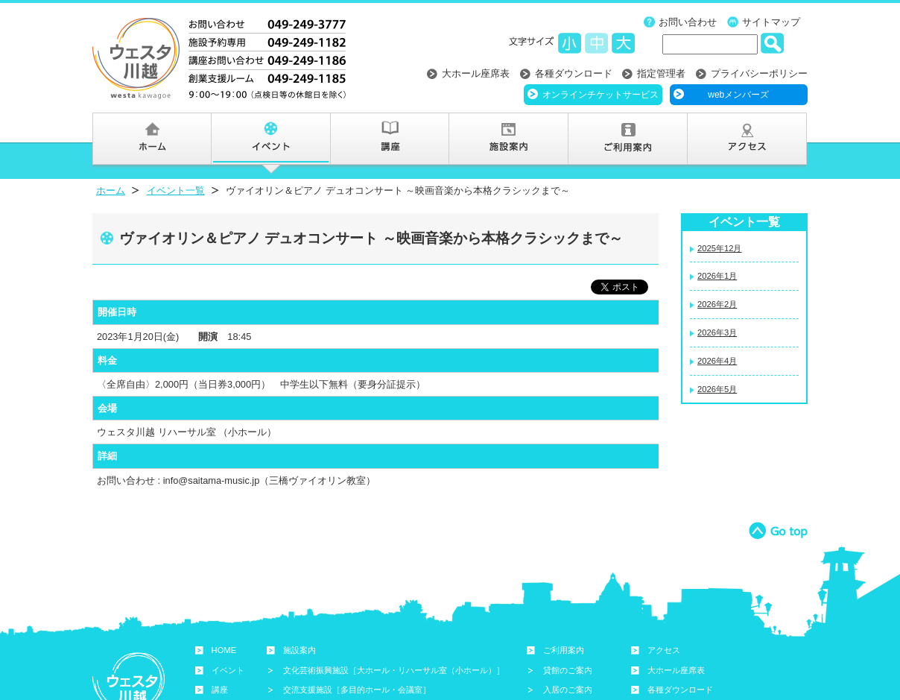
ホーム (110, 190)
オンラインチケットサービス (600, 94)
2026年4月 (717, 360)
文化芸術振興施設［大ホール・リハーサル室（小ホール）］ (393, 670)
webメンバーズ (738, 94)
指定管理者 (661, 73)
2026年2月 (717, 304)
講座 (220, 689)
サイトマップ (771, 22)
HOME (224, 650)
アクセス (663, 650)
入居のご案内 (567, 689)
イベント (228, 670)
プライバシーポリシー (759, 73)
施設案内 (299, 650)
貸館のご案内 (567, 670)
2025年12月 (719, 248)
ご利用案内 (563, 650)
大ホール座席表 (476, 73)
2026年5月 (717, 389)
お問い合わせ (688, 22)
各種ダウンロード (573, 73)
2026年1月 (717, 275)
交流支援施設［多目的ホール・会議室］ (357, 689)
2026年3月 (717, 332)
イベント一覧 (176, 190)
